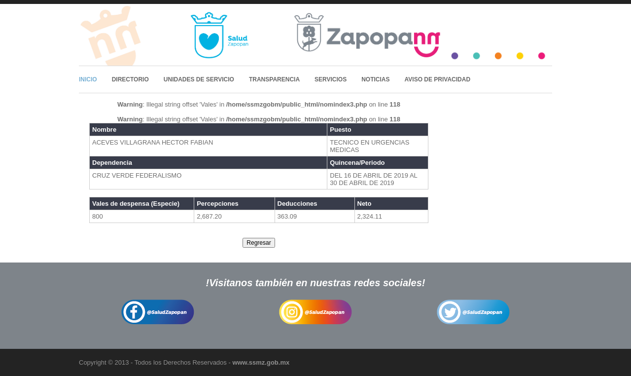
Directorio (130, 79)
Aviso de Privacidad (438, 79)
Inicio (88, 79)
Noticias (375, 79)
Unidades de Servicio (199, 79)
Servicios (331, 79)
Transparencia (274, 79)
